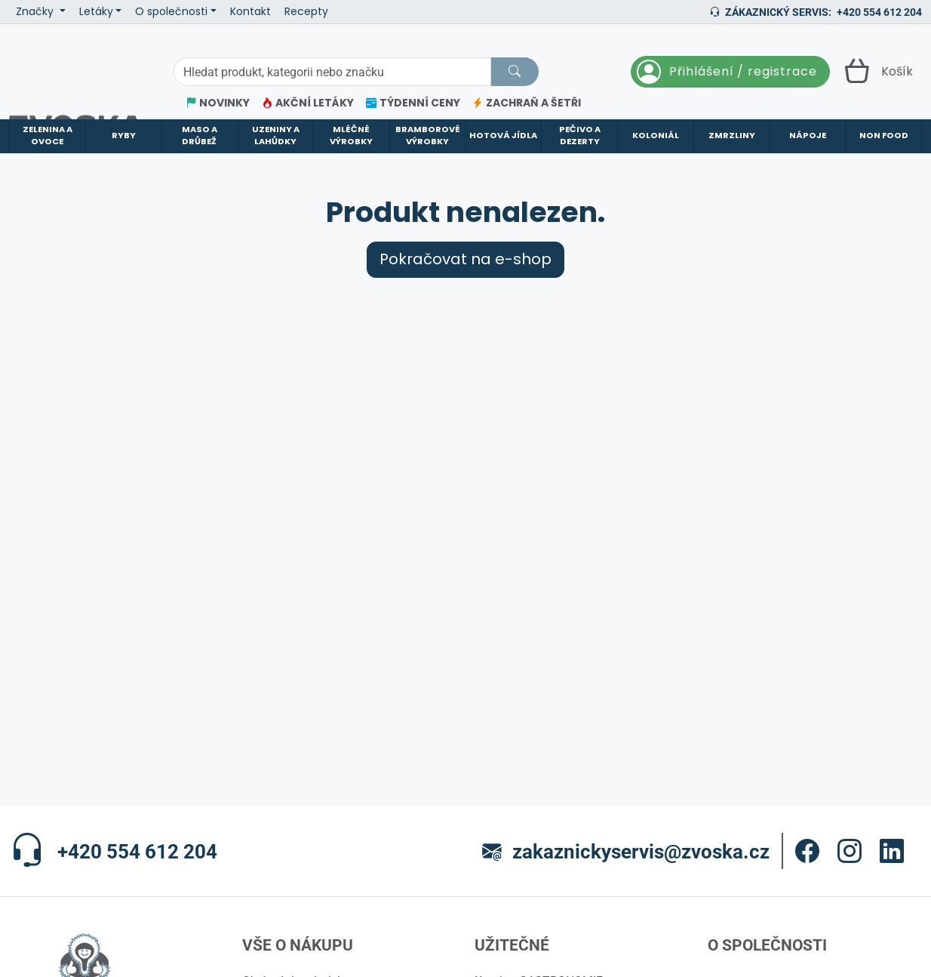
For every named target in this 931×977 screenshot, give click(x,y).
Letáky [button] (96, 12)
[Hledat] (514, 71)
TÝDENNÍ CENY (413, 103)
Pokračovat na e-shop (465, 277)
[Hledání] (332, 71)
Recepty (306, 12)
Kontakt (250, 12)
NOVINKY (218, 103)
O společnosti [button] (171, 12)
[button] (807, 869)
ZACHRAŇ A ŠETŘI (526, 103)
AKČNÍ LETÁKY (308, 103)
